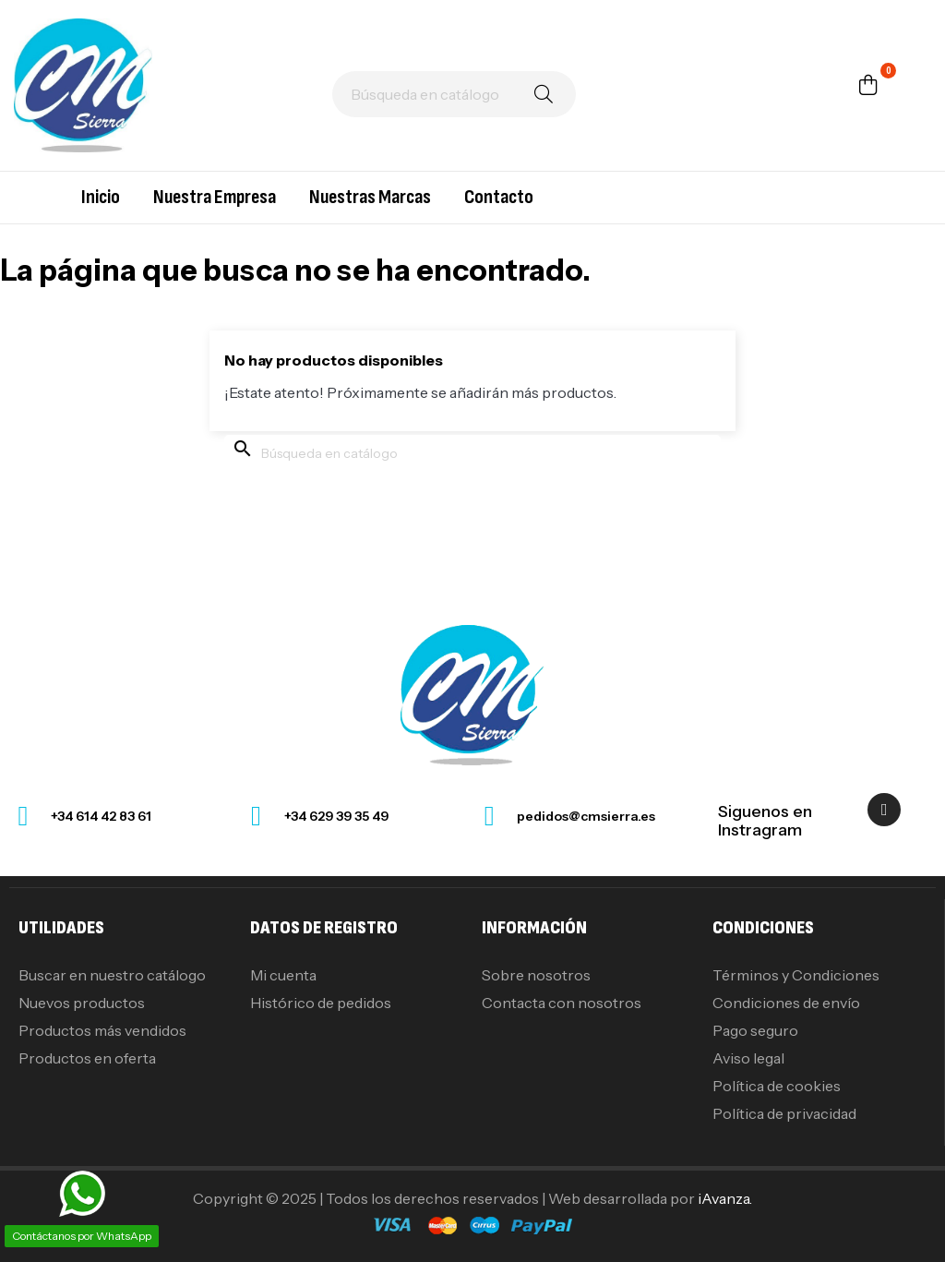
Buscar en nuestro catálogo (112, 975)
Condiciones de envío (786, 1002)
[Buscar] (454, 94)
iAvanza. (725, 1198)
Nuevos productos (81, 1002)
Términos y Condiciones (795, 975)
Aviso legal (748, 1058)
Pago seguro (755, 1030)
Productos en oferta (87, 1058)
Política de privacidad (784, 1113)
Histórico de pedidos (320, 1002)
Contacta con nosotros (561, 1002)
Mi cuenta (283, 975)
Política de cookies (776, 1085)
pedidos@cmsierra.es (586, 816)
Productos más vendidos (102, 1030)
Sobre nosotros (536, 975)
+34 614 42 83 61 (101, 816)
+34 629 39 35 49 (336, 816)
